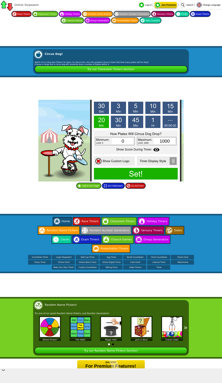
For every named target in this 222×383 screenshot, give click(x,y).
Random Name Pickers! (61, 304)
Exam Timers (202, 14)
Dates (178, 230)
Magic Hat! (111, 339)
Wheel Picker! (50, 339)
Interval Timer (159, 262)
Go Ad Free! (137, 185)
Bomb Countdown (135, 257)
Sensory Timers (165, 14)
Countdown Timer (40, 257)
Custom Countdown (88, 267)
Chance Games (74, 20)
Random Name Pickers (99, 14)
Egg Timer (111, 257)
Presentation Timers (127, 20)
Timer (159, 267)
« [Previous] (36, 327)
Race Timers (23, 14)
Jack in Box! (141, 339)
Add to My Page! (90, 185)
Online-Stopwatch (26, 4)
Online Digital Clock (111, 262)
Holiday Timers (72, 14)
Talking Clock (111, 267)
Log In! (148, 5)
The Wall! (80, 339)
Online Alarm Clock (87, 262)
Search (189, 5)
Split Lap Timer (88, 257)
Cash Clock (135, 262)
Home (66, 221)
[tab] (109, 344)
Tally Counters (152, 20)
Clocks (184, 14)
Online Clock (64, 262)
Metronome (183, 262)
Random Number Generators (134, 14)
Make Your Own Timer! (63, 267)
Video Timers (135, 267)
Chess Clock (182, 257)
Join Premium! (168, 5)
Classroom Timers (47, 14)
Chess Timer (40, 262)
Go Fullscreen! (115, 185)
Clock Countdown (159, 257)
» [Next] (185, 327)
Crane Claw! (172, 339)
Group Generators (99, 20)
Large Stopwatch (64, 257)
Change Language (211, 5)
